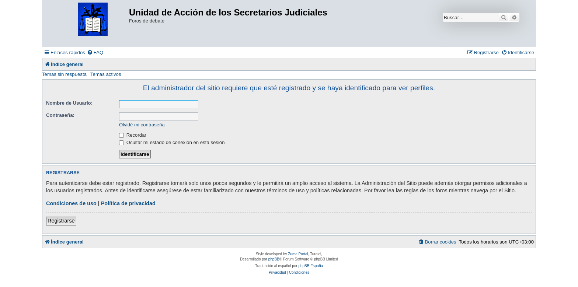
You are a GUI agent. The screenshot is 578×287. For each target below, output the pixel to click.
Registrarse (61, 221)
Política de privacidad (128, 203)
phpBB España (310, 266)
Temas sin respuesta (64, 74)
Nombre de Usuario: (69, 103)
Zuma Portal (298, 254)
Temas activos (105, 74)
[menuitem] (95, 52)
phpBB (273, 259)
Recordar (132, 135)
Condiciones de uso (71, 203)
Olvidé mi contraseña (142, 124)
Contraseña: (60, 115)
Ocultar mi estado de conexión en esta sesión (172, 142)
